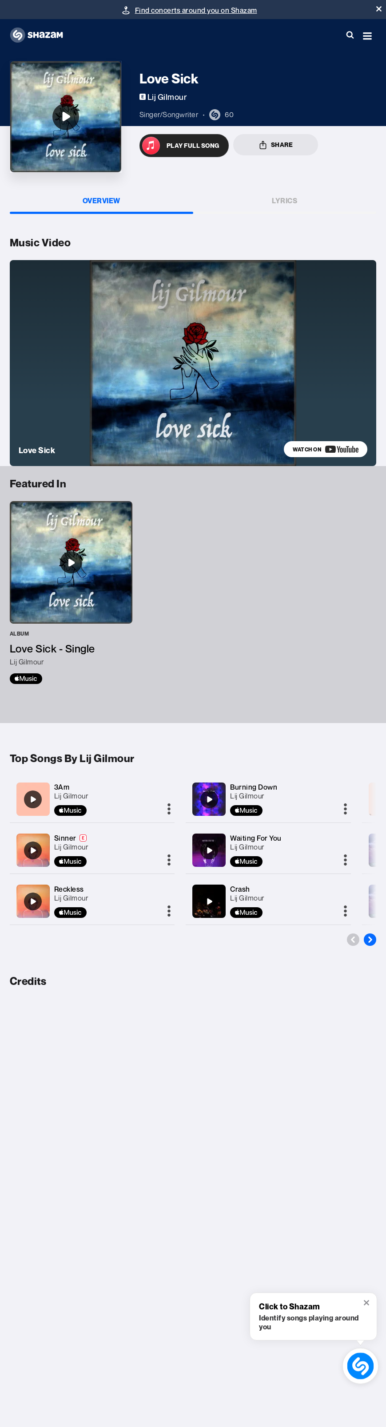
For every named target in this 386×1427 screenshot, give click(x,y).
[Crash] (209, 901)
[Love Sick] (65, 116)
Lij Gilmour (71, 795)
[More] (169, 809)
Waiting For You (256, 838)
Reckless (69, 889)
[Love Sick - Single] (71, 592)
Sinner (65, 838)
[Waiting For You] (209, 850)
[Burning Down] (209, 799)
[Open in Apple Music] (184, 145)
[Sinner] (33, 850)
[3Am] (33, 799)
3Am (62, 787)
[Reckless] (33, 901)
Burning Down (253, 787)
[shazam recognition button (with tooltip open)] (360, 1366)
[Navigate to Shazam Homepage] (41, 35)
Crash (240, 889)
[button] (379, 8)
